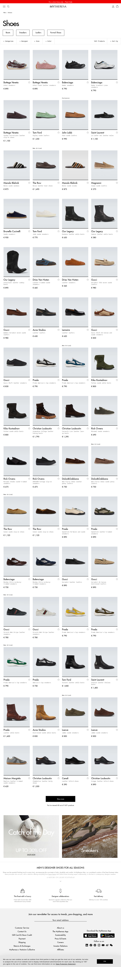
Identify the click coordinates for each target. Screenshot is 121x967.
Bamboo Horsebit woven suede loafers (15, 334)
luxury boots (52, 875)
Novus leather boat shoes (43, 186)
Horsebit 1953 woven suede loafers (101, 284)
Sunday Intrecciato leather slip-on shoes (14, 137)
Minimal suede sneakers (100, 432)
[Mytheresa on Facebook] (90, 946)
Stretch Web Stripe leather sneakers (14, 634)
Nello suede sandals (11, 186)
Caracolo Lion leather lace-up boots (73, 433)
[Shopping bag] (117, 7)
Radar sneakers (68, 86)
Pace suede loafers (69, 136)
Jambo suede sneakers (70, 733)
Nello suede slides (69, 186)
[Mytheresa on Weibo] (107, 946)
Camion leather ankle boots (102, 235)
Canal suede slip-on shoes (14, 532)
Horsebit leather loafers (72, 583)
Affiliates (60, 950)
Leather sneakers (68, 283)
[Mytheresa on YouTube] (103, 946)
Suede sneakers (9, 235)
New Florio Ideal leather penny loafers (72, 483)
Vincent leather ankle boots (73, 683)
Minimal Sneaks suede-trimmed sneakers (15, 483)
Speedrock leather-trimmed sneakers (101, 533)
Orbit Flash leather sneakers (44, 86)
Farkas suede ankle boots (101, 384)
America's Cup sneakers (42, 683)
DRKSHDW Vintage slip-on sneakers (42, 483)
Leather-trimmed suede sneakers (41, 284)
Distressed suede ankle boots (44, 733)
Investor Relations (60, 946)
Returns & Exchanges (22, 946)
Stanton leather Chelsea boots (100, 684)
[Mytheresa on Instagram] (99, 946)
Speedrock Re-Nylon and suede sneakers (73, 533)
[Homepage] (60, 7)
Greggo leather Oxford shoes (102, 782)
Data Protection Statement (66, 964)
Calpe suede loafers (99, 186)
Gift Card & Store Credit (22, 935)
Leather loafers (39, 333)
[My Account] (113, 7)
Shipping (22, 943)
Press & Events (60, 939)
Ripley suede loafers (41, 136)
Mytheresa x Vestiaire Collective (22, 950)
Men (5, 13)
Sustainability (60, 935)
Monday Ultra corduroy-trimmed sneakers (13, 584)
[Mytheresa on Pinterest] (94, 946)
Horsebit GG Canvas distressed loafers (98, 584)
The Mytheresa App (60, 932)
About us (60, 928)
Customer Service (22, 928)
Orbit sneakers (9, 86)
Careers (60, 943)
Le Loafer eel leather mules (102, 136)
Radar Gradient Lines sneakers (99, 87)
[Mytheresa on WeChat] (111, 946)
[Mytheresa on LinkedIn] (86, 946)
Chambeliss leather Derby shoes (43, 783)
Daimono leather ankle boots (73, 235)
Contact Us (22, 932)
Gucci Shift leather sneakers (15, 384)
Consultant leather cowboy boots (14, 284)
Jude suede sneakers (40, 235)
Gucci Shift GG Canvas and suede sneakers (101, 334)
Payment (22, 939)
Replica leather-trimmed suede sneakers (13, 783)
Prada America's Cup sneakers (44, 384)
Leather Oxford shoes (70, 782)
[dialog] (60, 961)
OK (105, 961)
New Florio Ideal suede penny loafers (102, 483)
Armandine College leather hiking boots (43, 433)
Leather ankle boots (11, 733)
